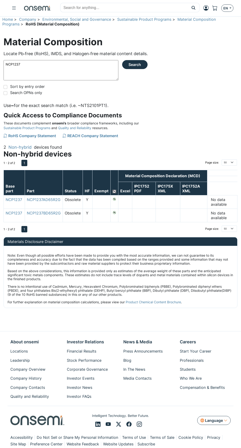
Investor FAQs (79, 396)
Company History (26, 378)
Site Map (18, 444)
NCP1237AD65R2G (43, 199)
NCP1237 (61, 70)
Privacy (213, 437)
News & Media (137, 341)
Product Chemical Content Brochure (153, 302)
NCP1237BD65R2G (44, 213)
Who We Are (191, 378)
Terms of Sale (162, 437)
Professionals (192, 360)
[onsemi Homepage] (37, 8)
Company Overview (27, 369)
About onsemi (24, 341)
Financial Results (81, 351)
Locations (19, 351)
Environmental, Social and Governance (76, 19)
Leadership (20, 360)
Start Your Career (195, 351)
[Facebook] (129, 424)
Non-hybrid (20, 147)
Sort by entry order (27, 86)
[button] (194, 7)
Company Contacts (27, 387)
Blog (127, 360)
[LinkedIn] (98, 424)
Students (188, 369)
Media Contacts (137, 378)
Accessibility (21, 437)
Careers (188, 341)
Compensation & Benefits (202, 387)
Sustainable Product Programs (144, 19)
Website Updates (118, 444)
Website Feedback (83, 444)
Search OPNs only (26, 92)
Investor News (79, 387)
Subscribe (146, 444)
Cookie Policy (190, 437)
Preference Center (46, 444)
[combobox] (124, 7)
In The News (134, 369)
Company (27, 19)
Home (7, 19)
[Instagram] (139, 424)
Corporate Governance (87, 369)
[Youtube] (109, 424)
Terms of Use (134, 437)
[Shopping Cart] (216, 8)
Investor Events (80, 378)
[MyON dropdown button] (207, 8)
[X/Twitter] (119, 424)
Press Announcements (143, 351)
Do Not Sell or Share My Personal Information (77, 437)
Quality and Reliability (74, 128)
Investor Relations (85, 341)
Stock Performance (84, 360)
